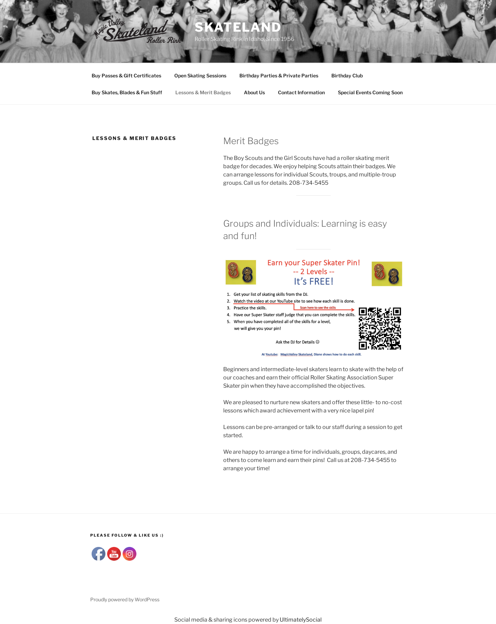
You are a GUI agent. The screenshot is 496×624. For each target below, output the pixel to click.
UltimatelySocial (301, 619)
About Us (254, 92)
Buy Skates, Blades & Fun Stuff (127, 92)
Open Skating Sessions (200, 75)
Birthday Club (347, 75)
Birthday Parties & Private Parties (278, 75)
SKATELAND (238, 27)
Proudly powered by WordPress (124, 599)
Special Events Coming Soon (370, 92)
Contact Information (301, 92)
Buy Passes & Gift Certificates (126, 75)
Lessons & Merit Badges (203, 92)
